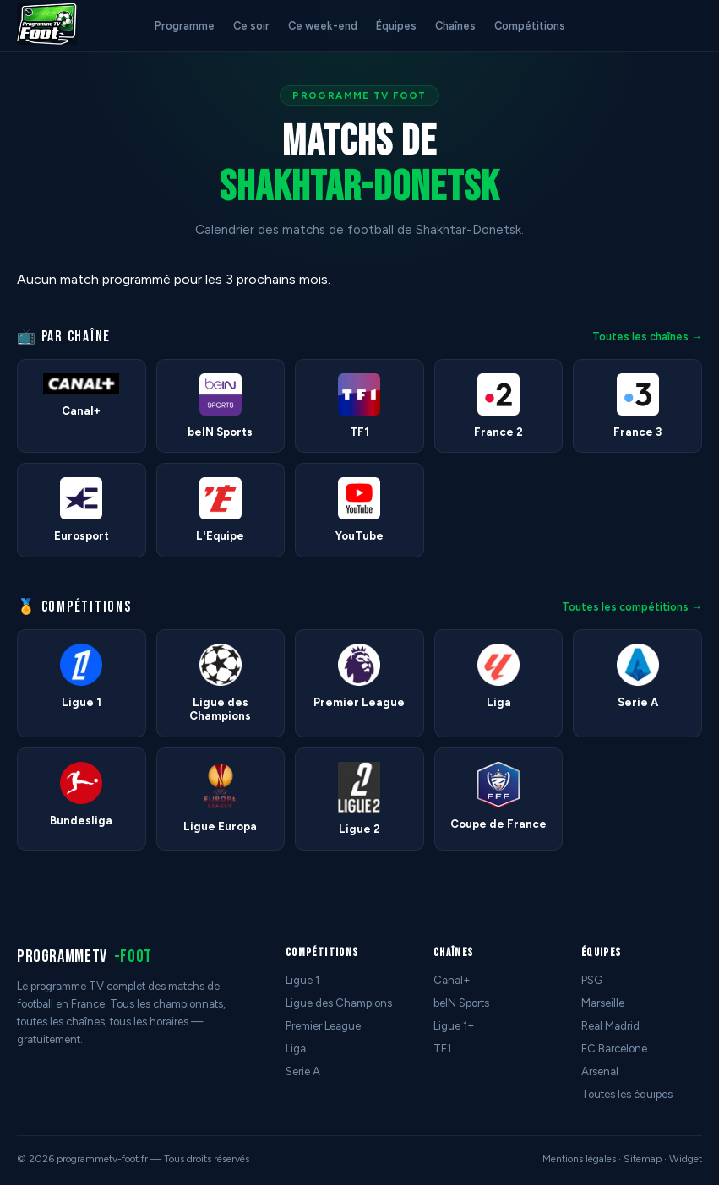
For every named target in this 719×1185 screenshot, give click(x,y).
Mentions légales (579, 1159)
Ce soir (251, 25)
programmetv (84, 956)
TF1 (442, 1048)
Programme (185, 25)
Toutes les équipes (627, 1094)
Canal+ (452, 980)
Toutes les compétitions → (632, 607)
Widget (685, 1159)
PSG (591, 980)
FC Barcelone (614, 1048)
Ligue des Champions (339, 1003)
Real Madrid (610, 1025)
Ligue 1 (302, 980)
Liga (296, 1048)
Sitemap (643, 1159)
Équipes (396, 25)
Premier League (323, 1025)
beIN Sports (461, 1003)
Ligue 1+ (454, 1025)
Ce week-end (322, 25)
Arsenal (599, 1071)
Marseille (602, 1003)
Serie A (303, 1071)
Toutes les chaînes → (647, 336)
